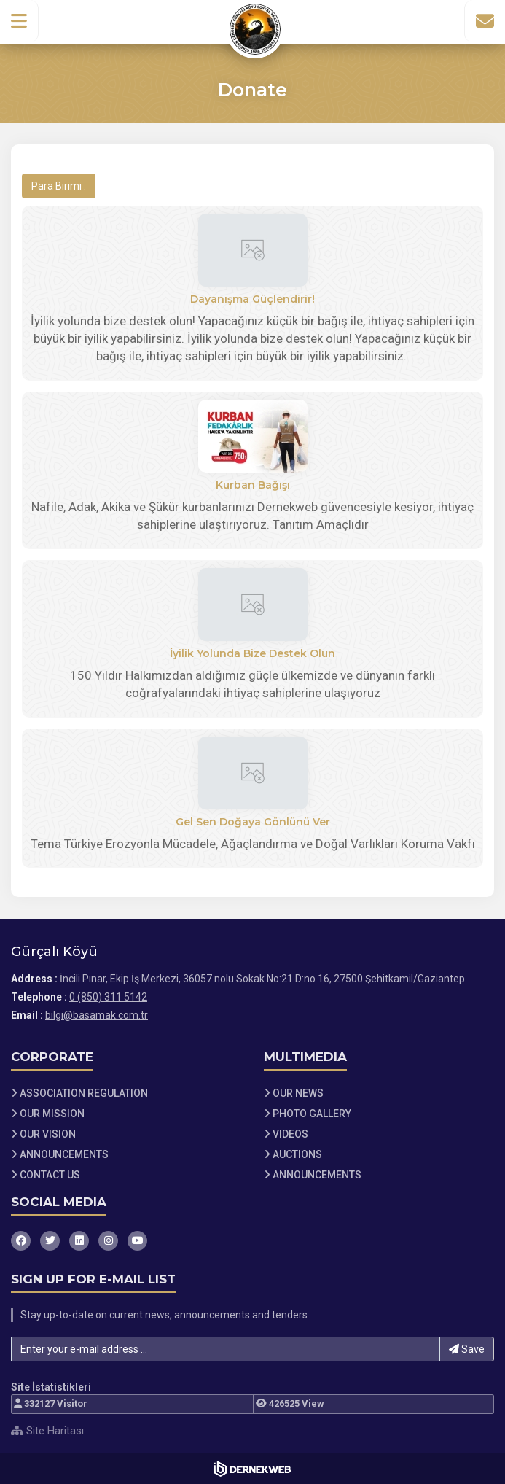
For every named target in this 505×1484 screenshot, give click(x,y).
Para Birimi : (58, 186)
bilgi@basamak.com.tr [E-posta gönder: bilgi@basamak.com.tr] (96, 1015)
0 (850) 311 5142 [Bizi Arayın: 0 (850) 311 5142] (108, 997)
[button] (19, 21)
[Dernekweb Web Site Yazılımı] (252, 1469)
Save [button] (467, 1349)
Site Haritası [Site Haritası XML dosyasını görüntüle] (47, 1430)
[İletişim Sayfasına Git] (484, 21)
